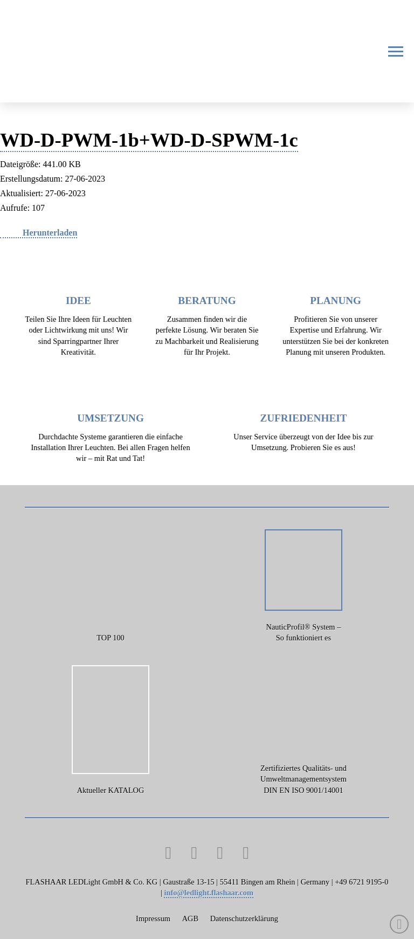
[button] (395, 51)
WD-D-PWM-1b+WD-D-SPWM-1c (149, 140)
